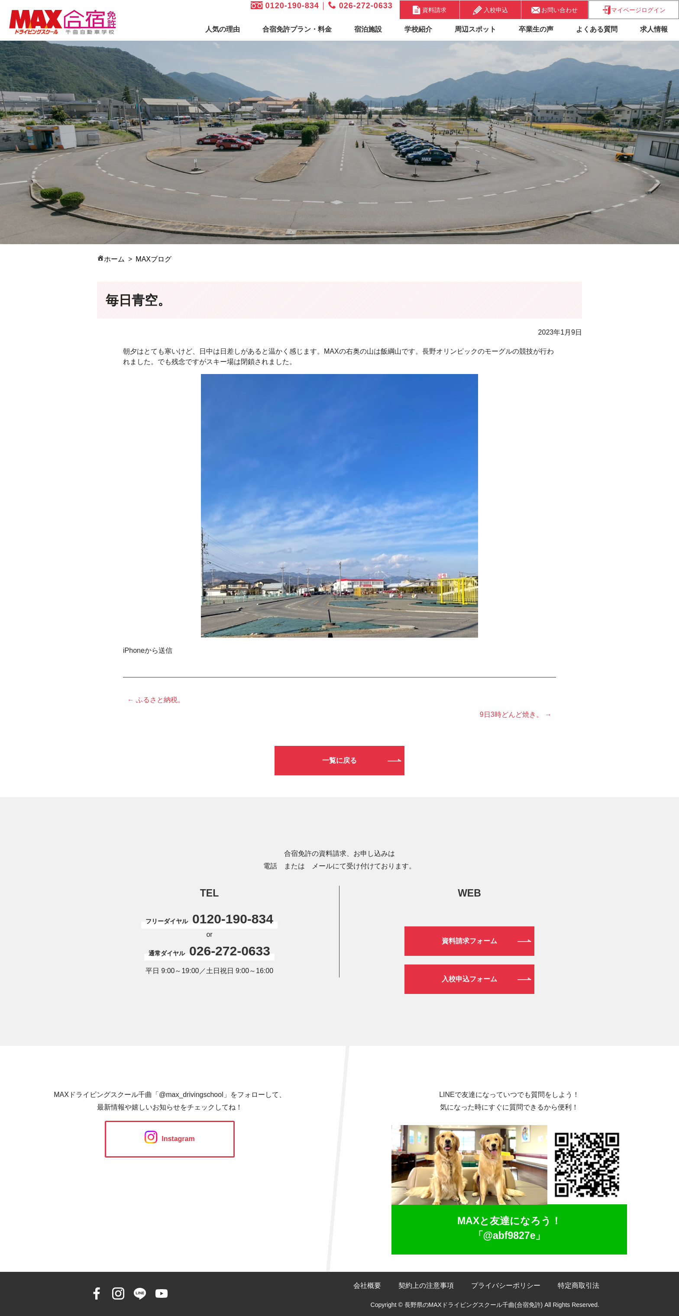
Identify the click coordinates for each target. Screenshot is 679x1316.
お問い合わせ (554, 9)
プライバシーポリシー (505, 1285)
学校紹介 (418, 29)
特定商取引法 (578, 1285)
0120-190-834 (285, 5)
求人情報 (654, 29)
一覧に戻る (339, 760)
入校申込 (490, 10)
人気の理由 (222, 29)
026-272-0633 (360, 5)
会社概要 (367, 1285)
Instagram (169, 1138)
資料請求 (429, 10)
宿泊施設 (368, 29)
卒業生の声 (536, 29)
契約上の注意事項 (426, 1285)
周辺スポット (475, 29)
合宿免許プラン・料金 (297, 29)
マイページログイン (634, 10)
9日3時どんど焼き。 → (516, 714)
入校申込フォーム (469, 979)
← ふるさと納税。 (155, 699)
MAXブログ (153, 259)
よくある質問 (597, 29)
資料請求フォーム (469, 941)
